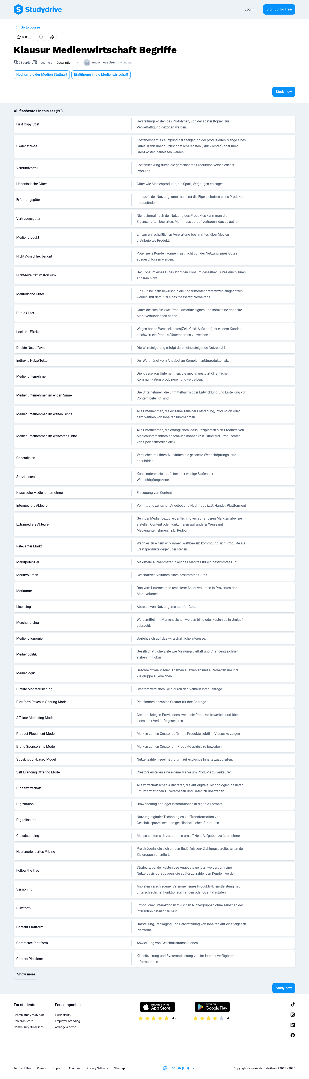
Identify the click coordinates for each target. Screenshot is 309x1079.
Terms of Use (22, 1068)
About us (74, 1068)
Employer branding (67, 1021)
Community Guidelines (29, 1027)
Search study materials (29, 1015)
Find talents (63, 1015)
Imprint (57, 1068)
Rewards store (23, 1021)
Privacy (42, 1068)
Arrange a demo (65, 1027)
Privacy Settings (97, 1068)
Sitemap (119, 1068)
